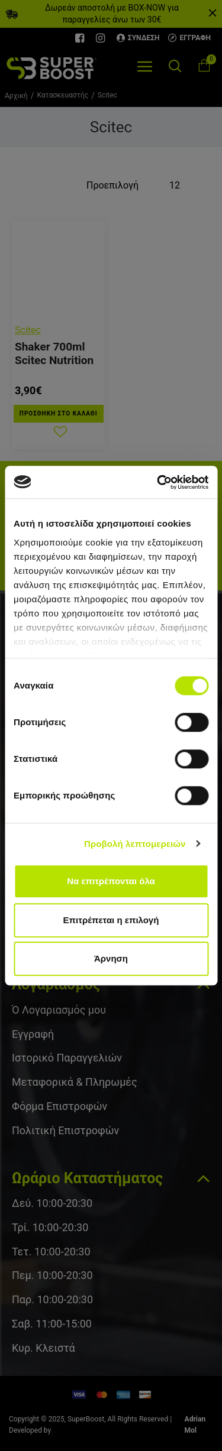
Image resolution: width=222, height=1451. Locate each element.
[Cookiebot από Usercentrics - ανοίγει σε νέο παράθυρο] (158, 482)
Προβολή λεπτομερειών (135, 844)
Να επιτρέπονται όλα (111, 881)
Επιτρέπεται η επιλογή (111, 920)
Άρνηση (111, 958)
